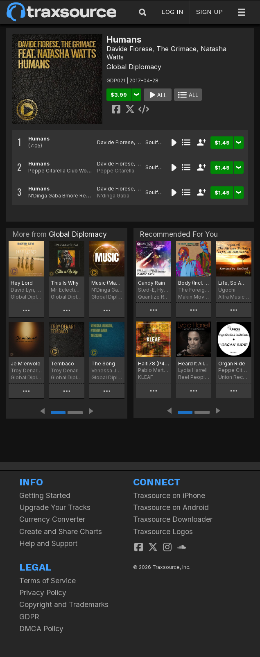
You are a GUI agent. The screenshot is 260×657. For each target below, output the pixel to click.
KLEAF (145, 377)
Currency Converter (52, 519)
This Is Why (65, 283)
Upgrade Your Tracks (54, 507)
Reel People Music (193, 377)
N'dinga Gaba (113, 196)
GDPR (29, 616)
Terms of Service (47, 580)
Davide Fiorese (129, 49)
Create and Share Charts (60, 531)
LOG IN (172, 12)
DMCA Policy (41, 628)
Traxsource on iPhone (169, 495)
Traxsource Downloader (173, 519)
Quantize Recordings (153, 297)
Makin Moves (193, 297)
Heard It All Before (193, 363)
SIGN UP (209, 12)
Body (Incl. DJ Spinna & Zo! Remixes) (193, 283)
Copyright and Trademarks (64, 604)
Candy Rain (151, 283)
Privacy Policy (42, 592)
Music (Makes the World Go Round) (106, 283)
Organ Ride (231, 363)
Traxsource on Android (171, 507)
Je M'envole (26, 363)
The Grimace (176, 49)
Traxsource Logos (163, 531)
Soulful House (162, 142)
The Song (103, 363)
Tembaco (62, 363)
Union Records (233, 377)
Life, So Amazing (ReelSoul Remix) (233, 283)
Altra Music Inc (233, 297)
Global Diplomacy (133, 67)
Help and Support (48, 543)
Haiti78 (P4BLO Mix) (153, 363)
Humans (39, 139)
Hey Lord (22, 283)
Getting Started (44, 495)
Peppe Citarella (115, 171)
